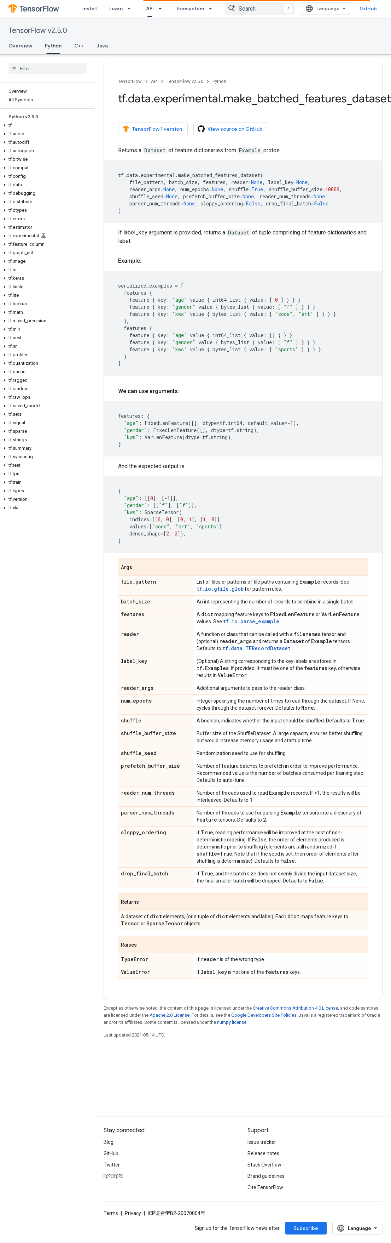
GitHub (368, 8)
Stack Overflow (264, 1165)
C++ (79, 45)
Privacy (133, 1213)
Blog (108, 1142)
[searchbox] (47, 68)
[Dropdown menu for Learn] (131, 8)
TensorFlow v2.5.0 (37, 30)
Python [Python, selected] (53, 45)
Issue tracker (261, 1142)
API (154, 81)
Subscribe (306, 1228)
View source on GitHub (230, 128)
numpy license (231, 1022)
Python (219, 81)
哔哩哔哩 (113, 1176)
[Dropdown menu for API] (162, 8)
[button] (46, 125)
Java (102, 45)
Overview (20, 45)
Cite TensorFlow (265, 1187)
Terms (111, 1213)
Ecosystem (190, 8)
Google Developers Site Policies (264, 1015)
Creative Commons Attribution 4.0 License (295, 1008)
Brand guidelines (266, 1176)
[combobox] (259, 8)
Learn (116, 8)
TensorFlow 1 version (152, 128)
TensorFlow (130, 81)
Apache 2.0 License (169, 1015)
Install (89, 8)
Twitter (112, 1165)
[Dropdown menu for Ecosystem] (212, 8)
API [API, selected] (150, 8)
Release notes (263, 1153)
